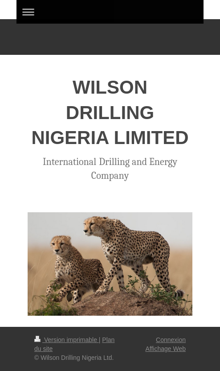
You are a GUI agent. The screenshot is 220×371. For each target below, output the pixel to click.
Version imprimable (66, 339)
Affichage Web (165, 348)
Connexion (171, 339)
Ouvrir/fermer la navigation (110, 11)
